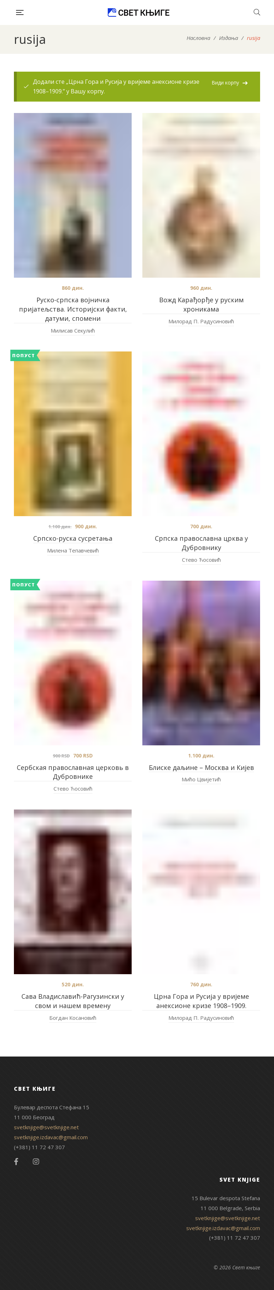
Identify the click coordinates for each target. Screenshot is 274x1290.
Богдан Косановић (72, 1017)
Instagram (36, 1161)
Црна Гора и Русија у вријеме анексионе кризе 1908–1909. (201, 1001)
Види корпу (225, 82)
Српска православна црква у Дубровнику (201, 543)
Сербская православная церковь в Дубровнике (73, 772)
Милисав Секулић (73, 330)
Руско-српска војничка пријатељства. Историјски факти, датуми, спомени (73, 309)
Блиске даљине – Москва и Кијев (201, 767)
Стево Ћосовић (201, 559)
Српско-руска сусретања (72, 538)
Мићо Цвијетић (201, 779)
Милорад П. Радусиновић (201, 321)
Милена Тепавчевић (73, 550)
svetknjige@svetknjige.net (46, 1127)
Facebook (16, 1161)
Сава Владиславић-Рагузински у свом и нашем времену (72, 1001)
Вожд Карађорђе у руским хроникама (201, 304)
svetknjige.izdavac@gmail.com (51, 1137)
